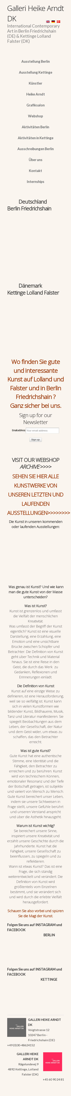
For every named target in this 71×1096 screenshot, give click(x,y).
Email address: (35, 430)
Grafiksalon (36, 105)
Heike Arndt (35, 94)
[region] (35, 230)
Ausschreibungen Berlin (35, 149)
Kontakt (35, 171)
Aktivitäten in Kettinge (35, 138)
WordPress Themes (57, 1092)
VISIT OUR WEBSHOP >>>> (35, 463)
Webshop (35, 116)
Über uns (35, 160)
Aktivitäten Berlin (35, 127)
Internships (35, 182)
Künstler (35, 83)
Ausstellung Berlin (35, 61)
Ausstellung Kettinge (35, 72)
